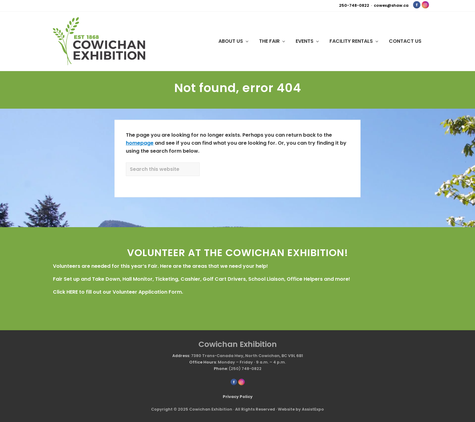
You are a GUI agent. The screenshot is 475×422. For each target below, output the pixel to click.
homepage (140, 143)
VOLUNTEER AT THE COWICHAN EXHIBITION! (237, 252)
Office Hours (202, 362)
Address (180, 355)
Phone (220, 368)
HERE (72, 291)
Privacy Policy (238, 396)
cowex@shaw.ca (391, 5)
